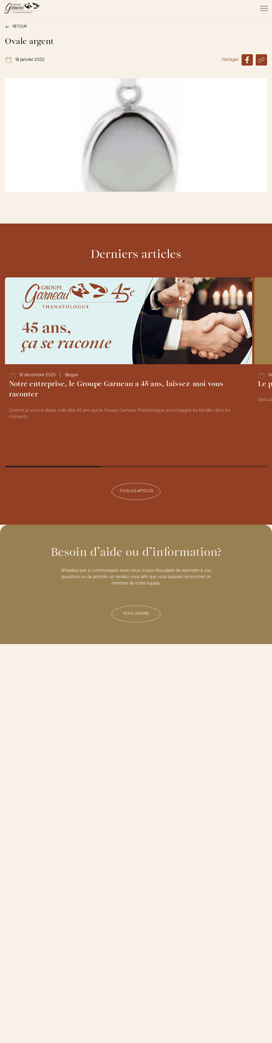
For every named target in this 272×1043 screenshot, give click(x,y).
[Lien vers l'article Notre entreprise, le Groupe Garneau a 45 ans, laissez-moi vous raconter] (128, 363)
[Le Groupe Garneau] (22, 8)
